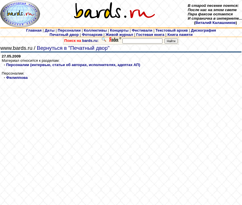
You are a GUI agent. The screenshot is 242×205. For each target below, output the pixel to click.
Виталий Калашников (215, 22)
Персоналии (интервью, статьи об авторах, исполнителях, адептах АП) (73, 65)
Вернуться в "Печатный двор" (73, 48)
